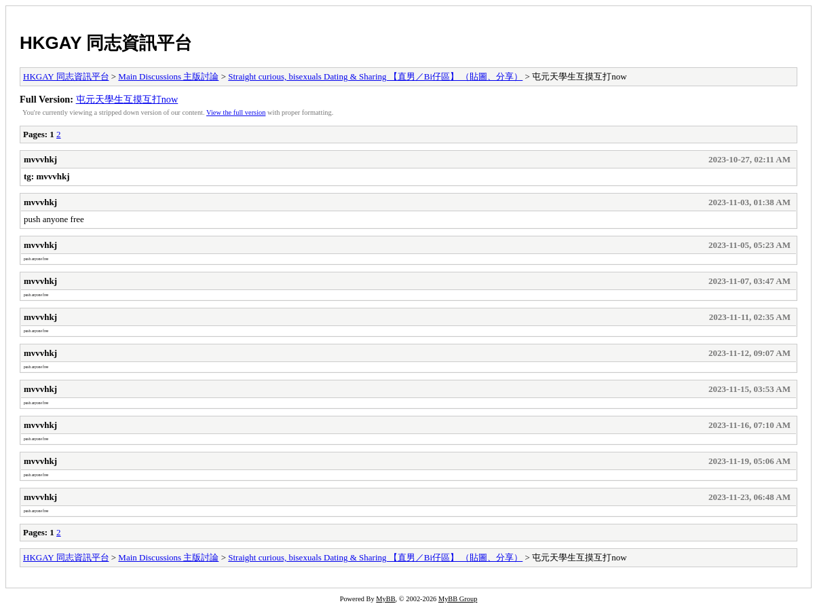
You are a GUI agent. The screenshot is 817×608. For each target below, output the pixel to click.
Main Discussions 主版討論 (168, 76)
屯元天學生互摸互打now (127, 99)
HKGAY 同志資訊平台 (106, 43)
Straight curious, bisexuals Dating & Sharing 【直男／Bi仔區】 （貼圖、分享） (375, 76)
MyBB (385, 599)
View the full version (235, 112)
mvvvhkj (40, 159)
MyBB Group (457, 599)
